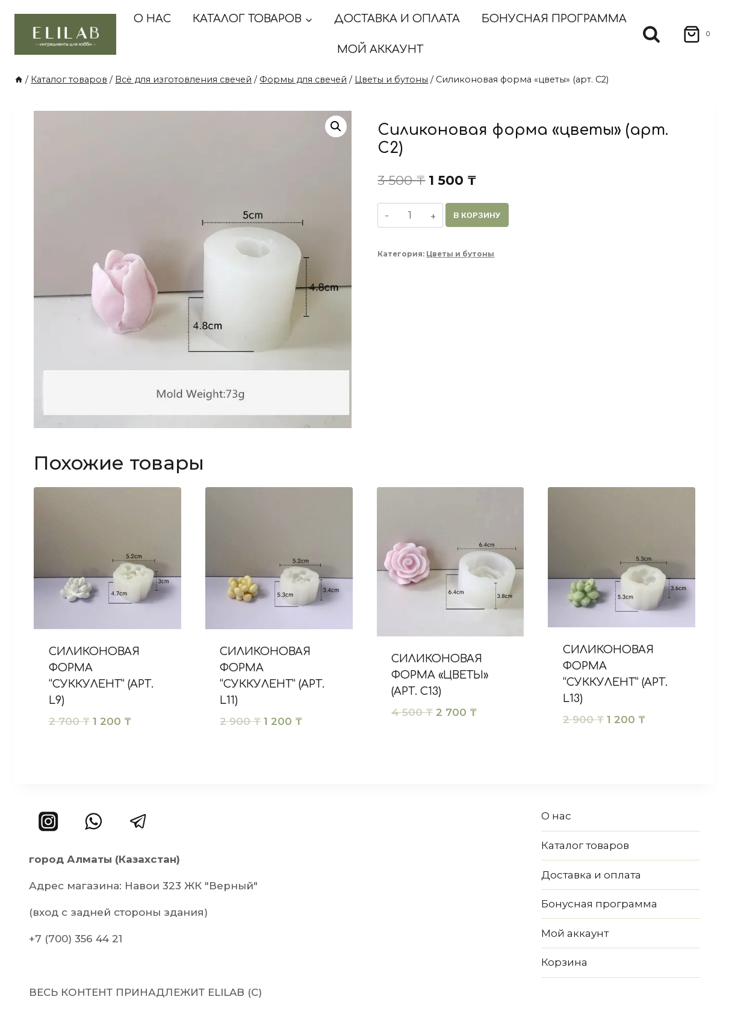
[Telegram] (138, 821)
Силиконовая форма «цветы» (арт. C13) (439, 675)
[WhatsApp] (93, 821)
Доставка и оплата (397, 19)
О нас (152, 19)
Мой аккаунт (380, 49)
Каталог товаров (585, 845)
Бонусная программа (554, 19)
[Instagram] (48, 821)
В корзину (478, 215)
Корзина (564, 962)
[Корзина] (693, 34)
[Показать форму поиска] (651, 34)
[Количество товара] (410, 215)
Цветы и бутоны (460, 254)
